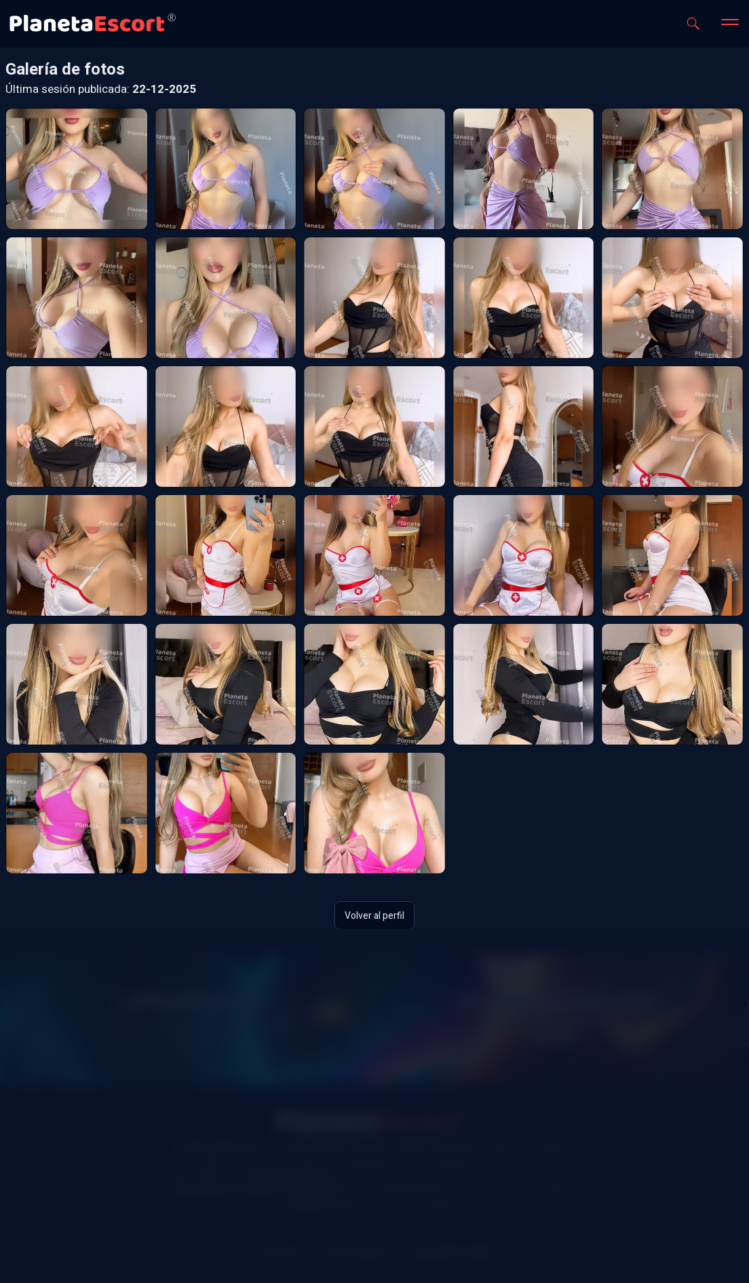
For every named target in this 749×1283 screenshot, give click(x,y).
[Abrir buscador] (693, 23)
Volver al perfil (374, 915)
